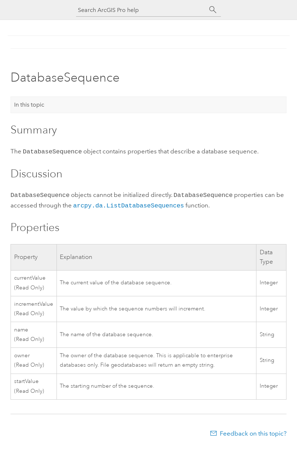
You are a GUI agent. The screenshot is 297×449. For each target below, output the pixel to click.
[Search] (213, 9)
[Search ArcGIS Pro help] (141, 10)
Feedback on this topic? (253, 431)
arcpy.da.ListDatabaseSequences (128, 203)
